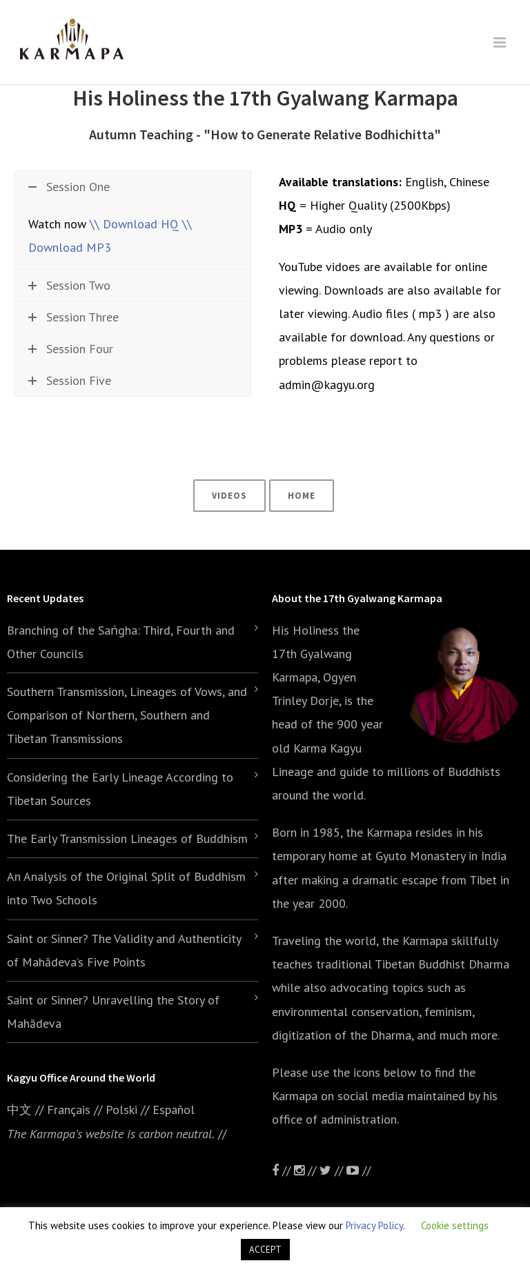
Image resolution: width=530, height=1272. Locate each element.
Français (68, 1109)
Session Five (69, 380)
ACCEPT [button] (265, 1249)
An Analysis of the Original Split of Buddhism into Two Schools (126, 888)
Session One (69, 187)
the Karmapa (379, 832)
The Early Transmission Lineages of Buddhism (127, 838)
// (333, 1170)
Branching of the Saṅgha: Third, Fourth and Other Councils (121, 642)
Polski (121, 1109)
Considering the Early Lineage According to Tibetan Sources (120, 788)
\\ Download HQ (134, 224)
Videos (229, 495)
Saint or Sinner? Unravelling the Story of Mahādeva (113, 1011)
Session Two (69, 285)
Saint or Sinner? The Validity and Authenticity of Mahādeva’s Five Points (124, 950)
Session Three (73, 317)
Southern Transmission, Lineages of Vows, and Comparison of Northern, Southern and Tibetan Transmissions (127, 715)
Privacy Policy (374, 1225)
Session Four (70, 349)
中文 (19, 1109)
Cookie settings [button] (455, 1225)
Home (301, 495)
